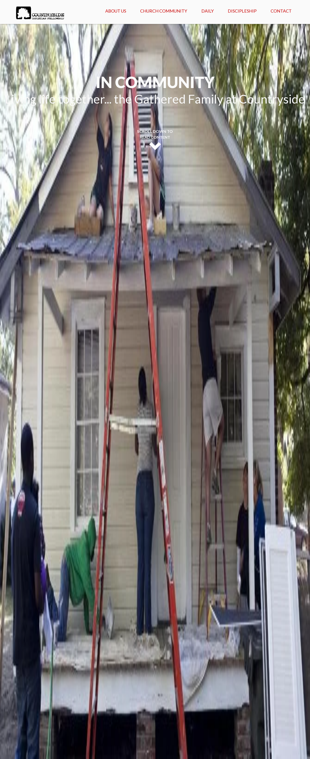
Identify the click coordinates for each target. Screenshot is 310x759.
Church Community (163, 11)
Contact (281, 11)
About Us (115, 11)
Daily (207, 11)
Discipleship (242, 11)
